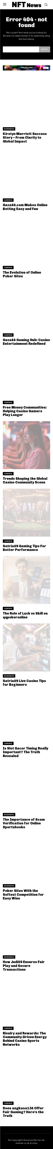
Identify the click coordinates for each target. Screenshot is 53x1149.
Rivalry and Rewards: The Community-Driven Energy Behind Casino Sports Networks (25, 1039)
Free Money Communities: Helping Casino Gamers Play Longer (25, 411)
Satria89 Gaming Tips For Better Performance (24, 548)
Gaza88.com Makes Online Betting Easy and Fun (25, 207)
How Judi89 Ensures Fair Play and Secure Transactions (24, 966)
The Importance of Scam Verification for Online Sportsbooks (24, 823)
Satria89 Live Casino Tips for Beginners (24, 683)
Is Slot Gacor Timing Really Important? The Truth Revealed (25, 752)
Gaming (8, 200)
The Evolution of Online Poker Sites (22, 274)
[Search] (44, 49)
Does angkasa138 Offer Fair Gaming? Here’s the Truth (23, 1112)
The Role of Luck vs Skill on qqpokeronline (25, 615)
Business (9, 129)
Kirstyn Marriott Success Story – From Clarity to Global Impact (25, 137)
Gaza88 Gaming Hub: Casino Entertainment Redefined (26, 342)
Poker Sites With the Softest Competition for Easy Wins (23, 894)
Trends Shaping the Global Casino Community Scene (25, 480)
